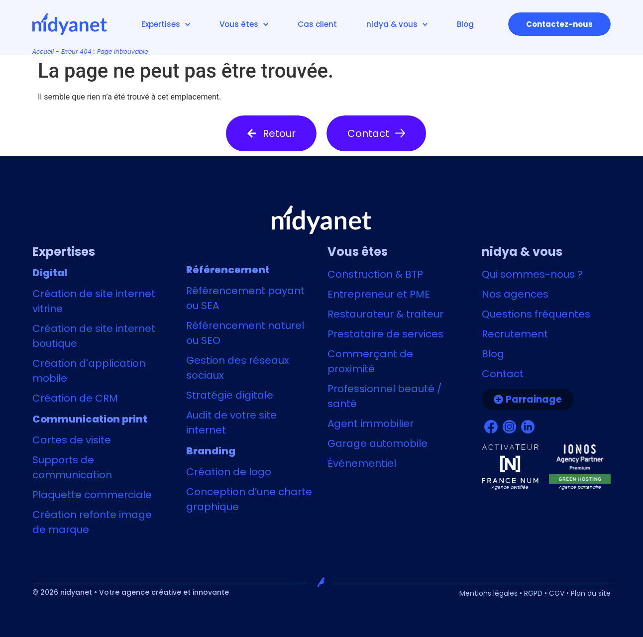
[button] (271, 133)
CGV (556, 593)
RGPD (533, 593)
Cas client (317, 24)
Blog (465, 24)
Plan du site (591, 593)
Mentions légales (488, 593)
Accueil (43, 51)
